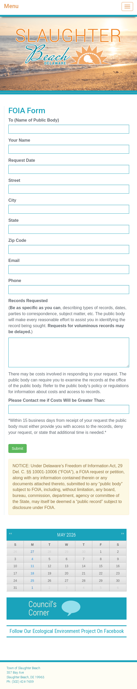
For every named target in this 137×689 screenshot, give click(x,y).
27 (32, 552)
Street (14, 180)
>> (122, 533)
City (12, 200)
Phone (14, 280)
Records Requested (28, 300)
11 (32, 566)
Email (14, 260)
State (13, 220)
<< (10, 533)
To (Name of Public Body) (33, 120)
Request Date (21, 160)
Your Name (19, 140)
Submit (17, 448)
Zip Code (17, 240)
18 (32, 573)
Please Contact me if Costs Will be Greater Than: (56, 400)
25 (32, 581)
